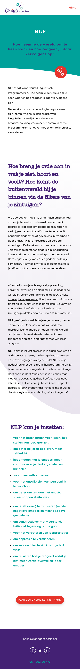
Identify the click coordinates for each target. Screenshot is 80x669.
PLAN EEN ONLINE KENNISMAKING (40, 599)
